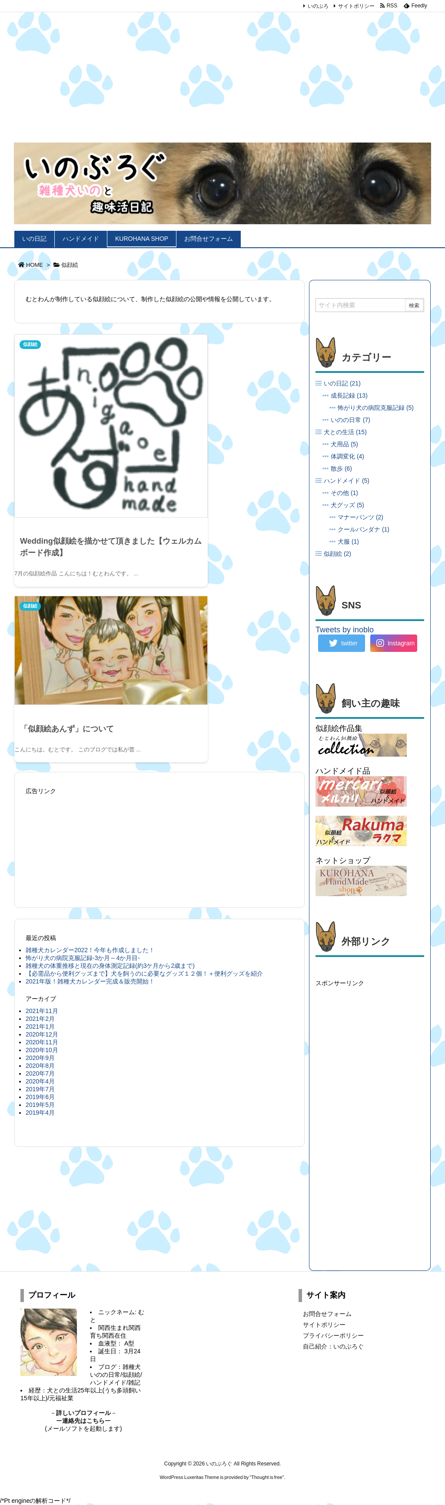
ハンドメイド (346, 480)
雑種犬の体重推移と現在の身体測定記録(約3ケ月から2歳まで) (110, 742)
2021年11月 (42, 787)
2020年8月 (40, 842)
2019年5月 (40, 881)
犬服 (348, 541)
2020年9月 (40, 834)
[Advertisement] (222, 65)
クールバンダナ (363, 529)
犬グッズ (347, 505)
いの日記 (342, 383)
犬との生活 (345, 432)
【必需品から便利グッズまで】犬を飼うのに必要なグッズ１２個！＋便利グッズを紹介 (144, 750)
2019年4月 (40, 889)
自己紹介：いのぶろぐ (333, 1346)
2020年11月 (42, 819)
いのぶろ (318, 6)
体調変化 (347, 456)
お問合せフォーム (327, 1313)
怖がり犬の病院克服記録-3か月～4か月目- (83, 734)
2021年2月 (40, 795)
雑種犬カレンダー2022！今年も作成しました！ (90, 727)
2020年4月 (40, 858)
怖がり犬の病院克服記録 (376, 407)
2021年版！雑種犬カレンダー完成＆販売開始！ (90, 758)
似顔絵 (31, 344)
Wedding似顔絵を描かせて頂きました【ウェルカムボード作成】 (83, 498)
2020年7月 (40, 850)
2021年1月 (40, 803)
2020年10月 (42, 827)
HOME (34, 265)
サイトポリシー (356, 6)
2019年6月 (40, 873)
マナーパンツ (360, 517)
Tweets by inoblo (344, 629)
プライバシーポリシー (333, 1335)
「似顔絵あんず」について (215, 438)
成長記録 (349, 395)
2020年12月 (42, 811)
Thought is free (266, 1477)
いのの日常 (350, 419)
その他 (344, 492)
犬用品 (344, 444)
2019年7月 (40, 866)
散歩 (341, 468)
